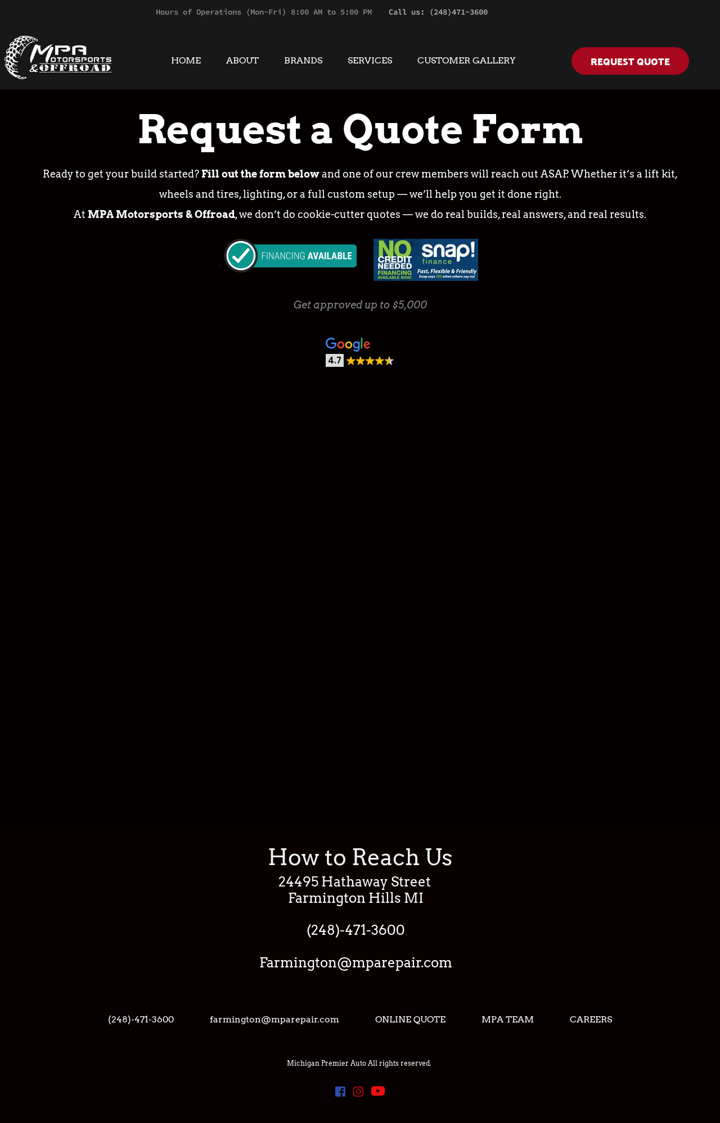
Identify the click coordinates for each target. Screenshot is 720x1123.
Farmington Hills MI (356, 898)
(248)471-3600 (458, 12)
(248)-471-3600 (356, 930)
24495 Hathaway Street (356, 882)
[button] (360, 359)
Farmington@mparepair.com (355, 962)
